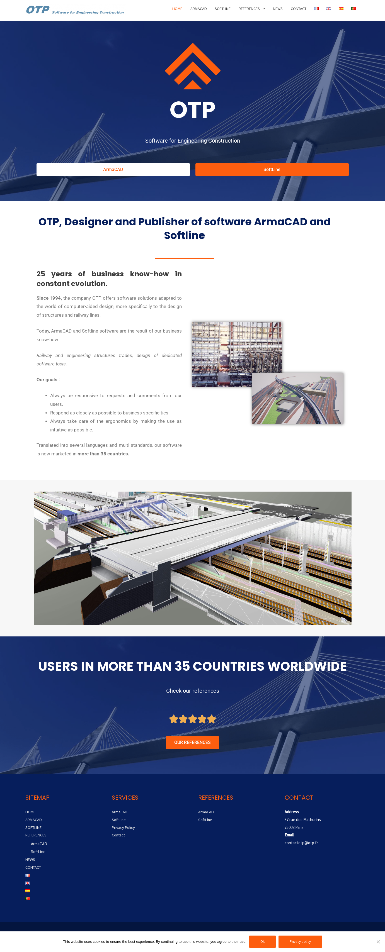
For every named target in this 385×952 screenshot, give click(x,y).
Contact (119, 835)
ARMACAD (187, 10)
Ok (262, 941)
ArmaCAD (39, 843)
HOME (164, 10)
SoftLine (38, 851)
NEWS (273, 10)
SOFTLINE (213, 10)
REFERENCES (242, 10)
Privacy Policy (123, 827)
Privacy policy (300, 941)
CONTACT (295, 10)
